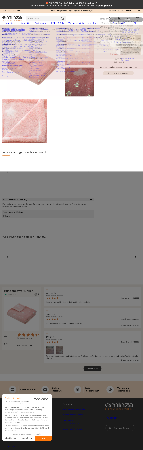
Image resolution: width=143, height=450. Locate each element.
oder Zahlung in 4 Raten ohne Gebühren (118, 71)
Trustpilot (111, 434)
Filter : (7, 361)
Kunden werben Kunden (73, 432)
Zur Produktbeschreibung (108, 53)
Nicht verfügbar (118, 58)
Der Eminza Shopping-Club (74, 426)
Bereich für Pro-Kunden (72, 446)
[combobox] (26, 362)
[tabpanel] (54, 25)
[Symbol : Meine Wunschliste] (138, 43)
